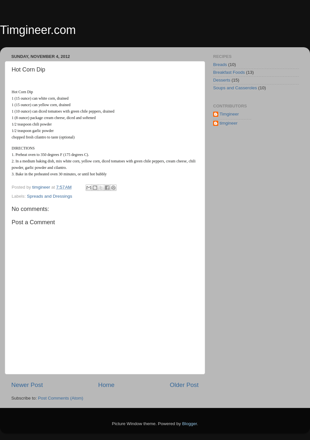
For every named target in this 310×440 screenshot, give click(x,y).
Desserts (221, 80)
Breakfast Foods (229, 72)
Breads (220, 64)
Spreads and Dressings (49, 196)
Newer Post (27, 384)
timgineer (229, 123)
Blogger (189, 423)
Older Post (184, 384)
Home (106, 384)
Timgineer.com (38, 30)
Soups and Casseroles (235, 87)
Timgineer (229, 114)
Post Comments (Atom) (60, 398)
